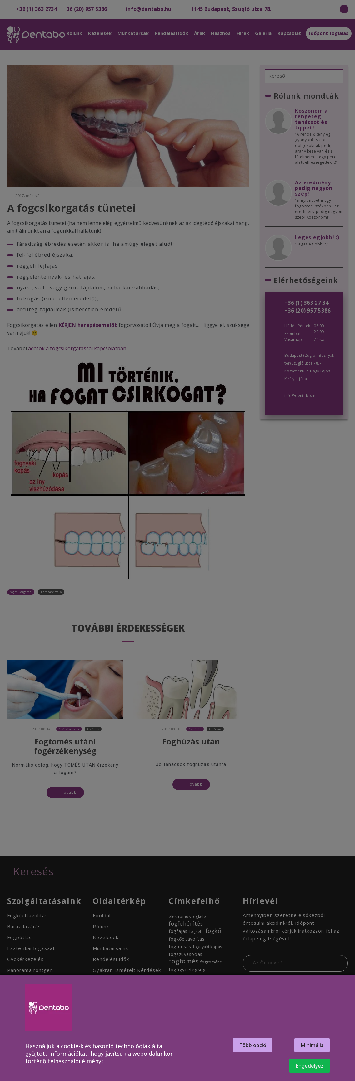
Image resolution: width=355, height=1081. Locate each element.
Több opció (252, 1045)
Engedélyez (309, 1065)
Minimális (312, 1045)
